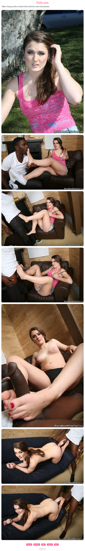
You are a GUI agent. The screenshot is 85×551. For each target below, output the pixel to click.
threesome (36, 544)
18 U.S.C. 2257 (42, 550)
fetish (43, 544)
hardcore (50, 544)
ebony (56, 544)
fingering (29, 544)
